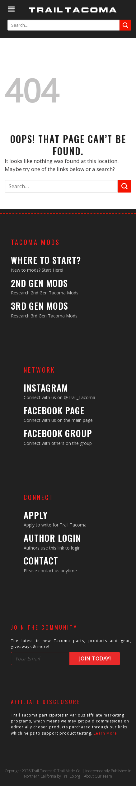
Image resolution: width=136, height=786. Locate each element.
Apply (36, 515)
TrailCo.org (71, 776)
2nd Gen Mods (39, 283)
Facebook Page (54, 410)
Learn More (105, 733)
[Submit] (125, 25)
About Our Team (98, 776)
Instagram (46, 387)
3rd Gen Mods (39, 305)
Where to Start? (46, 260)
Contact (41, 560)
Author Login (52, 537)
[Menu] (11, 9)
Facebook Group (58, 433)
